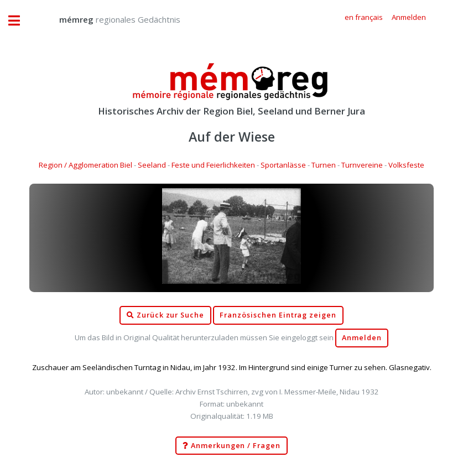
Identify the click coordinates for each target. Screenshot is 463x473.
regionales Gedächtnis (108, 19)
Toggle (20, 20)
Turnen (323, 165)
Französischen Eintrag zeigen (278, 315)
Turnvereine (362, 165)
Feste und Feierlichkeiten (213, 165)
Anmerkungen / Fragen (231, 446)
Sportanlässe (283, 165)
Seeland (152, 165)
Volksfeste (406, 165)
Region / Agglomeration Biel (85, 165)
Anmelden (362, 337)
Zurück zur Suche (165, 315)
